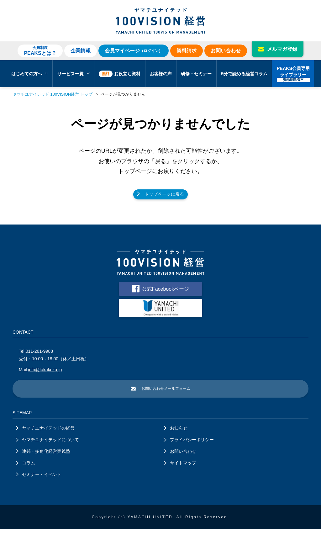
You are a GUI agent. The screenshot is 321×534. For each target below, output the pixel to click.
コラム (25, 467)
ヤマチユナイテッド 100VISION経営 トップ (52, 94)
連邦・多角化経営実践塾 (43, 455)
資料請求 (186, 50)
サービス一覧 (73, 73)
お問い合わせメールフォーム (160, 392)
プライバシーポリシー (189, 444)
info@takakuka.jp (45, 373)
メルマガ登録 (277, 49)
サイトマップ (180, 467)
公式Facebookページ (160, 291)
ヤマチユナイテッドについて (47, 444)
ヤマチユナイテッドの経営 (45, 432)
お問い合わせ (226, 50)
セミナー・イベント (38, 479)
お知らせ (175, 432)
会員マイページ (133, 50)
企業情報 (81, 50)
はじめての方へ (29, 73)
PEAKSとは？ (40, 50)
